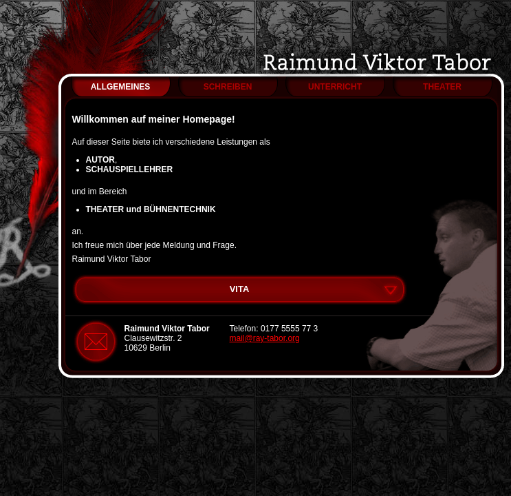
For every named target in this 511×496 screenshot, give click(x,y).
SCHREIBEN (228, 87)
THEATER (442, 87)
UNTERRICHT (335, 87)
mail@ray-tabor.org (265, 338)
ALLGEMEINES (121, 87)
